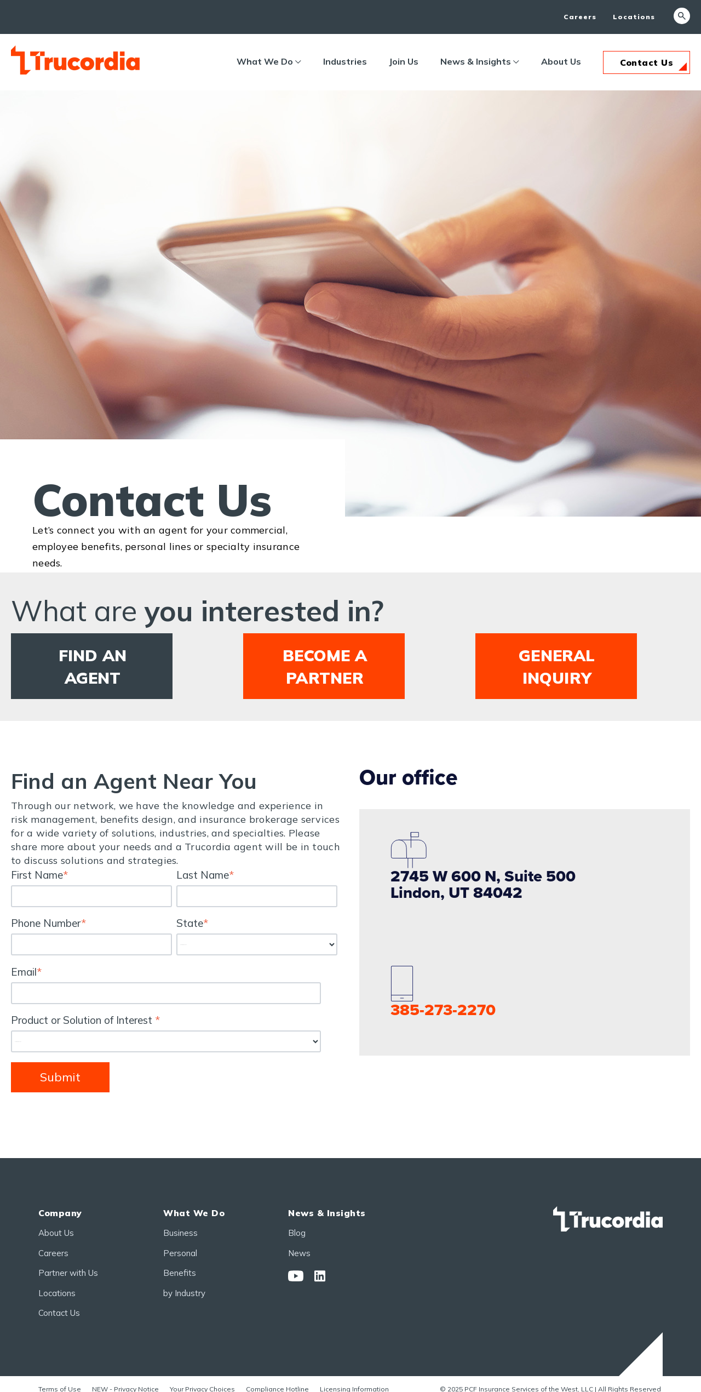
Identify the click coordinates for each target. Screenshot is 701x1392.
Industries (345, 61)
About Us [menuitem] (56, 1233)
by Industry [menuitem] (184, 1293)
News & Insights (475, 61)
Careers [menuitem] (580, 17)
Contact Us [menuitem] (59, 1313)
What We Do (265, 61)
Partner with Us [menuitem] (68, 1273)
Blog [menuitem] (297, 1233)
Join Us (403, 61)
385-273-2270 (443, 1010)
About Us (561, 61)
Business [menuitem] (180, 1233)
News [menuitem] (299, 1253)
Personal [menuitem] (180, 1253)
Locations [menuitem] (634, 17)
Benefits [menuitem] (179, 1273)
